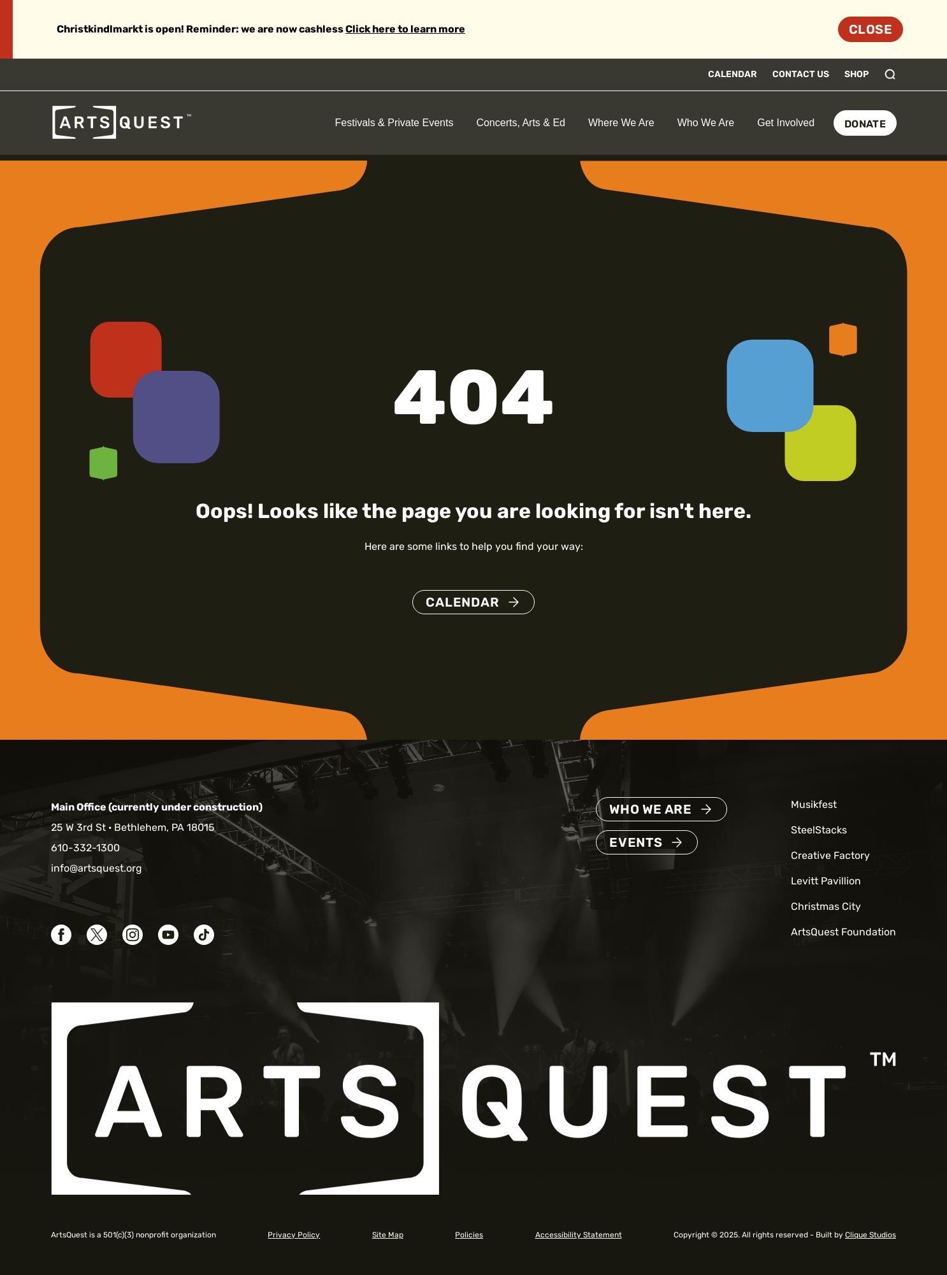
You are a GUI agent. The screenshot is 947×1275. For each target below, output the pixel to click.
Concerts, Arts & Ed (520, 122)
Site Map (387, 1234)
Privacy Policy (294, 1234)
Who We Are (706, 122)
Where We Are (621, 122)
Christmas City (826, 906)
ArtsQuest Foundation (843, 932)
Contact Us (800, 74)
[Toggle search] (890, 74)
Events (636, 842)
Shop (856, 74)
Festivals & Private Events (394, 122)
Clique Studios (870, 1234)
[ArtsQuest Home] (121, 122)
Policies (469, 1234)
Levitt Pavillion (826, 881)
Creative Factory (830, 855)
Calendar (732, 74)
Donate (865, 124)
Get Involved (785, 122)
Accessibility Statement (578, 1234)
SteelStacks (819, 830)
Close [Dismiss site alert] (870, 29)
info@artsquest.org (96, 868)
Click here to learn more (405, 29)
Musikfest (814, 804)
